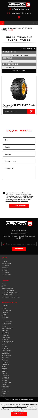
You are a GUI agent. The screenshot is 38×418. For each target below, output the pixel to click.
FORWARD (5, 333)
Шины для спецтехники (19, 55)
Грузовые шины (7, 288)
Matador (5, 360)
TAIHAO (4, 385)
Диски (4, 286)
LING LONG (5, 353)
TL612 (4, 30)
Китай (10, 61)
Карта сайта (6, 274)
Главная (4, 28)
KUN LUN (5, 349)
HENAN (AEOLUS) (8, 342)
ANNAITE (5, 312)
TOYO (4, 389)
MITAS (4, 367)
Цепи (3, 283)
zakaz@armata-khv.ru (19, 13)
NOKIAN (4, 369)
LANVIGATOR (6, 351)
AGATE (4, 308)
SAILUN (4, 380)
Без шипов (10, 67)
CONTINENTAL (7, 324)
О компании (6, 263)
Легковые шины (8, 290)
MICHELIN (5, 364)
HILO (3, 344)
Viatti (3, 396)
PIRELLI (4, 373)
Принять (19, 413)
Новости (5, 270)
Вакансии (5, 265)
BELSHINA (5, 317)
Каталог (13, 28)
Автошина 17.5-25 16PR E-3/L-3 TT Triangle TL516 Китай (19, 106)
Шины (20, 28)
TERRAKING (6, 387)
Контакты (5, 272)
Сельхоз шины (7, 295)
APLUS (4, 315)
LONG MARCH (6, 355)
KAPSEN (4, 346)
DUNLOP (5, 331)
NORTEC (4, 371)
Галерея (5, 268)
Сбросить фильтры (19, 71)
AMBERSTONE (7, 310)
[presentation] (18, 186)
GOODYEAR (6, 337)
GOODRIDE (5, 335)
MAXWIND (5, 362)
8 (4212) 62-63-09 (19, 9)
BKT (3, 319)
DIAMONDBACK (7, 328)
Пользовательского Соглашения (14, 407)
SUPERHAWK (6, 382)
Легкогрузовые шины (10, 292)
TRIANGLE (28, 28)
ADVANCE (5, 306)
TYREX (4, 393)
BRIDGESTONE (7, 321)
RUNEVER (5, 375)
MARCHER (5, 357)
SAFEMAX (5, 378)
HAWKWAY (5, 339)
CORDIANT (5, 326)
